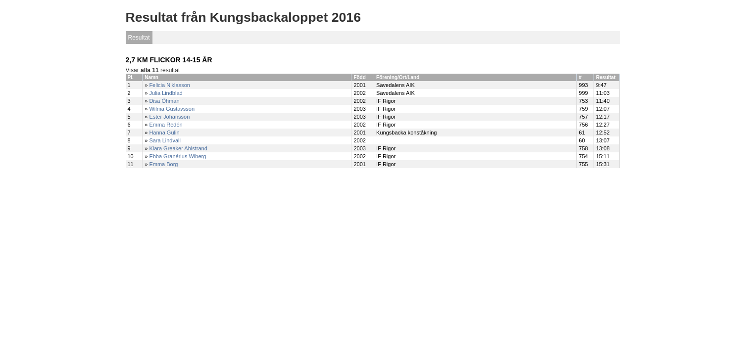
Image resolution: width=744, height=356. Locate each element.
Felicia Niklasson (169, 85)
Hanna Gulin (164, 132)
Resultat (139, 37)
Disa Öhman (164, 101)
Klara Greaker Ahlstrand (178, 148)
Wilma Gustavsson (172, 109)
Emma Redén (165, 125)
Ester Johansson (169, 117)
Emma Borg (163, 164)
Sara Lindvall (165, 140)
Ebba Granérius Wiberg (177, 156)
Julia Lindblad (165, 93)
